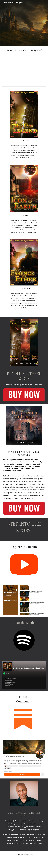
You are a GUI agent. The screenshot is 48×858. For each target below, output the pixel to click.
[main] (24, 50)
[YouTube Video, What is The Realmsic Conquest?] (24, 69)
